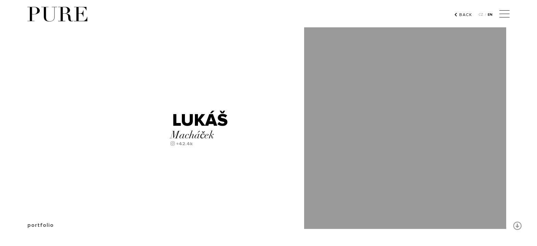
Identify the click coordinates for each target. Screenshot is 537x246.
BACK (463, 14)
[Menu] (504, 14)
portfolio (40, 225)
